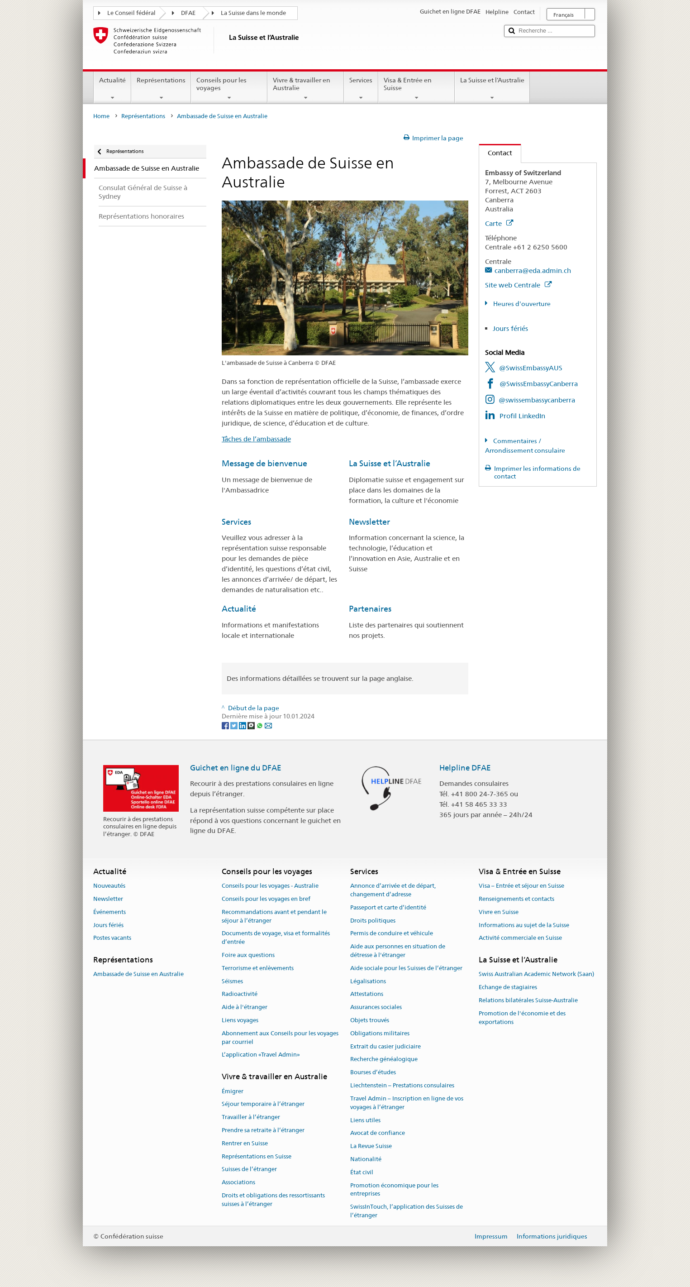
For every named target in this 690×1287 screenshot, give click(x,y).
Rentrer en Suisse (245, 1143)
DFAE (188, 13)
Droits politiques (372, 920)
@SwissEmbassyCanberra (539, 383)
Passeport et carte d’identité (388, 907)
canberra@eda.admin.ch (533, 270)
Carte (499, 223)
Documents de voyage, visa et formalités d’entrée (276, 938)
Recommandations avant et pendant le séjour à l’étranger (274, 916)
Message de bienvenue (264, 463)
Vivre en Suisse (499, 912)
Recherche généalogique (384, 1059)
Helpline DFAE (465, 767)
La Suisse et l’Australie (492, 89)
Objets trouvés (369, 1020)
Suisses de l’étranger (249, 1169)
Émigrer (232, 1091)
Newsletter (369, 521)
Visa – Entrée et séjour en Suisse (521, 885)
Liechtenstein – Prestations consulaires (402, 1085)
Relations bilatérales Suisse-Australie (528, 1000)
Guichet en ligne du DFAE (235, 767)
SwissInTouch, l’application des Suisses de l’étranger (406, 1211)
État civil (361, 1172)
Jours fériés (510, 328)
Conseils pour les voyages (229, 89)
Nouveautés (109, 885)
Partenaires (370, 608)
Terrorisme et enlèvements (258, 968)
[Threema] (251, 724)
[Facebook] (226, 724)
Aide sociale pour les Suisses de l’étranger (406, 968)
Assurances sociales (376, 1007)
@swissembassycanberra (537, 400)
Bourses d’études (373, 1072)
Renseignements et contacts (516, 898)
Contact (495, 152)
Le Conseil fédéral (131, 13)
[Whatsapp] (260, 724)
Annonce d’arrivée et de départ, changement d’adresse (393, 890)
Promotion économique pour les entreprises (394, 1189)
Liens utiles (365, 1120)
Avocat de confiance (377, 1133)
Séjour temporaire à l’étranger (263, 1104)
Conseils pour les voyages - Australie (270, 885)
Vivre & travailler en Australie (305, 89)
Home (101, 116)
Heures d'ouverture (521, 303)
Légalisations (368, 981)
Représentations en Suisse (256, 1156)
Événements (109, 912)
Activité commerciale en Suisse (520, 938)
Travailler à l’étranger (251, 1117)
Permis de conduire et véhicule (391, 933)
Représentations (161, 89)
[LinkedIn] (243, 724)
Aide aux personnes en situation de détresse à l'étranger (397, 950)
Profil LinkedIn (522, 415)
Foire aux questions (248, 955)
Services (360, 89)
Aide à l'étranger (244, 1007)
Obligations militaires (379, 1033)
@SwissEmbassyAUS (530, 368)
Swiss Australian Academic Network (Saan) (536, 974)
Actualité (112, 89)
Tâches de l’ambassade (256, 439)
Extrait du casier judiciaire (385, 1046)
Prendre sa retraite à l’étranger (263, 1130)
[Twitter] (234, 724)
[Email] (268, 724)
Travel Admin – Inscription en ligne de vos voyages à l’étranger (406, 1102)
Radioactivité (239, 994)
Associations (238, 1182)
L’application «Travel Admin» (261, 1055)
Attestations (366, 994)
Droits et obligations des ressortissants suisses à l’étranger (273, 1199)
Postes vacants (112, 938)
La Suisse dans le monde (253, 13)
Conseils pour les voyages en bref (266, 898)
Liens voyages (240, 1020)
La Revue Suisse (371, 1146)
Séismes (232, 981)
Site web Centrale (518, 285)
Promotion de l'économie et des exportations (522, 1017)
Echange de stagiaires (508, 987)
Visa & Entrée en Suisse (416, 89)
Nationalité (365, 1159)
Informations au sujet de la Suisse (524, 925)
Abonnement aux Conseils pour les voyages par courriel (280, 1037)
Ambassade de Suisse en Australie (138, 974)
